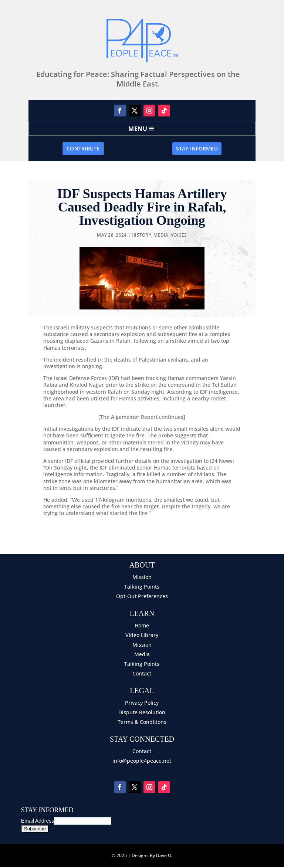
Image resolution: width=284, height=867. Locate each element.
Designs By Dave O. (152, 855)
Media (160, 235)
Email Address (37, 821)
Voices (179, 235)
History (141, 235)
